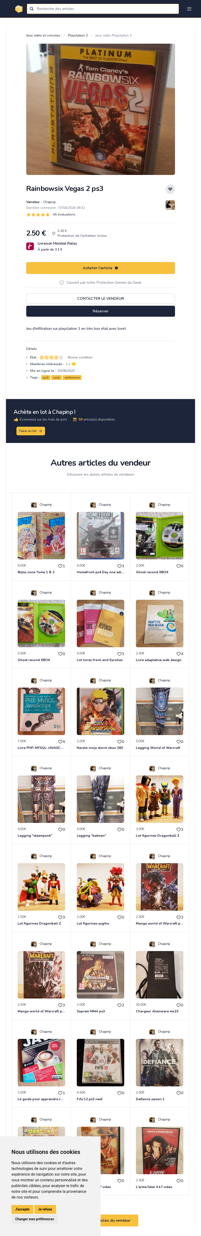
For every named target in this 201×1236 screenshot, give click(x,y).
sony (56, 377)
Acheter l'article (100, 268)
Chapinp (49, 202)
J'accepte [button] (22, 1209)
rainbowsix (72, 377)
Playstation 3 (78, 35)
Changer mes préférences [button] (34, 1219)
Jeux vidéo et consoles (43, 35)
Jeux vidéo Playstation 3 (113, 35)
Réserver (100, 311)
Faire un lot (31, 431)
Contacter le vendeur (100, 298)
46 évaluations (64, 214)
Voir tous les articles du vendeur (100, 1220)
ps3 (45, 377)
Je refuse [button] (45, 1209)
